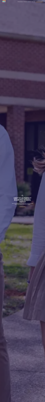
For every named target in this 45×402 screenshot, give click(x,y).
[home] (4, 2)
